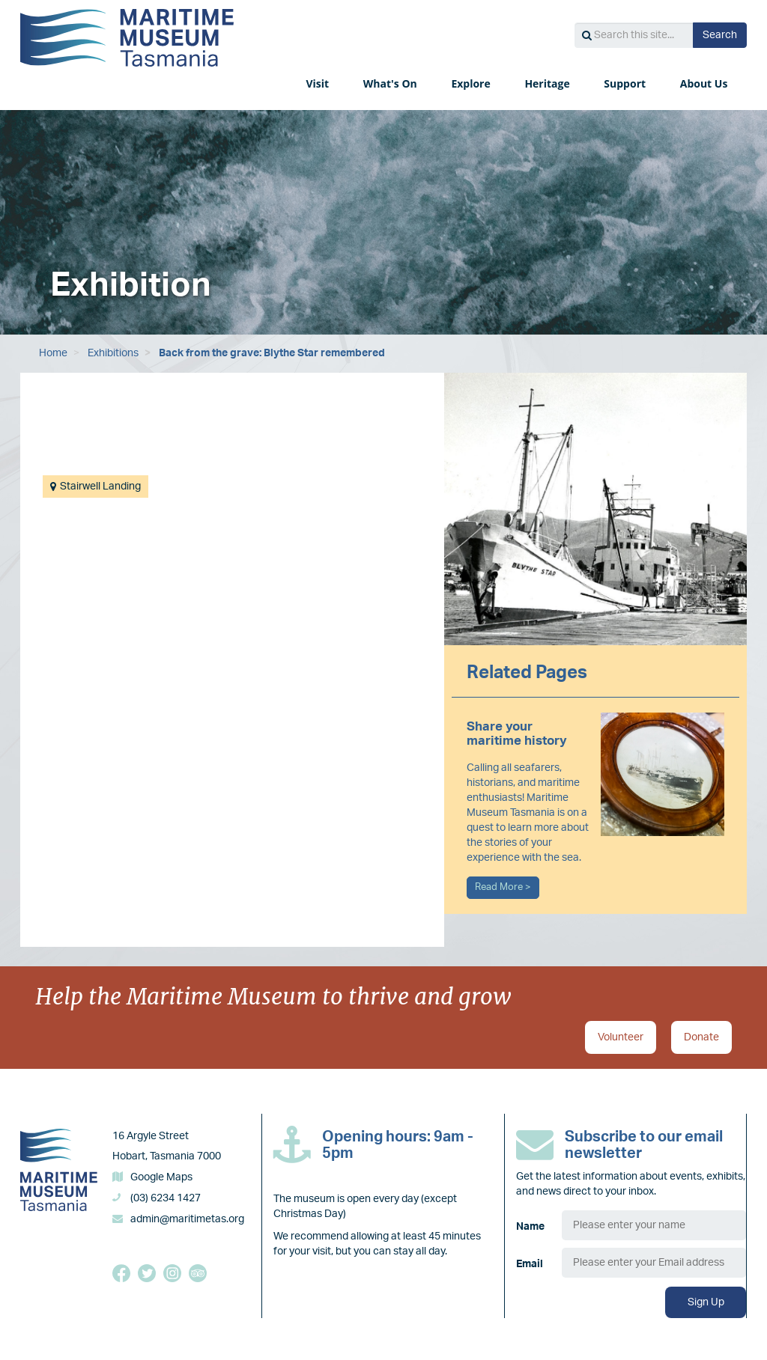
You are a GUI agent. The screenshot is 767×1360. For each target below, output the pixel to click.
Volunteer (620, 1037)
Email (529, 1264)
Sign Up (706, 1302)
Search (720, 35)
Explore (472, 83)
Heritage (548, 83)
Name (530, 1227)
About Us (705, 83)
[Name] (654, 1225)
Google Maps (161, 1177)
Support (626, 83)
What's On (391, 83)
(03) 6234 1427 (165, 1198)
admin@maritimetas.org (187, 1219)
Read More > (503, 886)
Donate (701, 1037)
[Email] (654, 1263)
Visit (318, 83)
